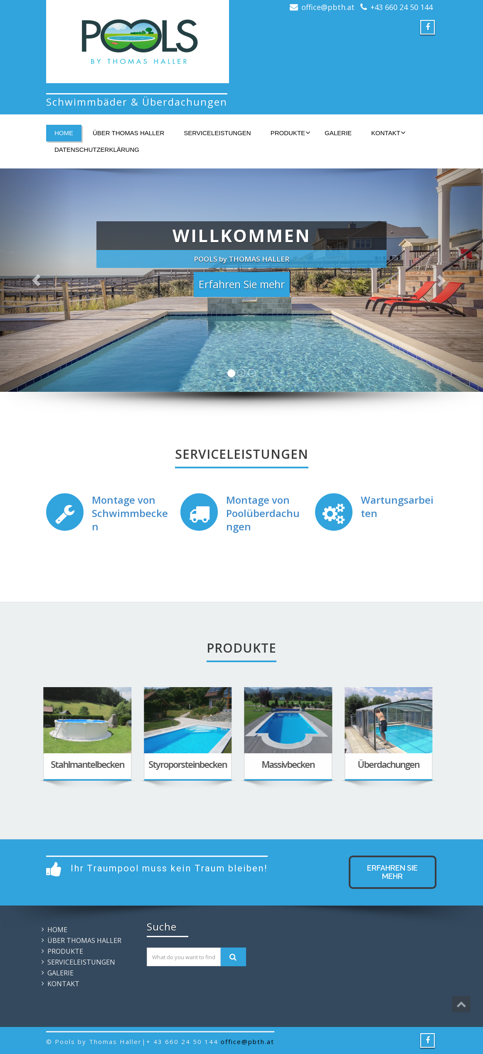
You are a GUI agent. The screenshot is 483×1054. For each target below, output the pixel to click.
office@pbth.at (328, 7)
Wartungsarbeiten (397, 506)
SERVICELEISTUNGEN (217, 132)
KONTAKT (388, 132)
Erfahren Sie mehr (392, 872)
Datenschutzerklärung (96, 149)
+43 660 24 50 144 (401, 7)
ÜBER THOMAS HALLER (128, 132)
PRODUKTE (290, 132)
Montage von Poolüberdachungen (263, 513)
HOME (63, 132)
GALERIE (338, 132)
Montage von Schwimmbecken (130, 513)
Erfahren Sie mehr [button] (242, 284)
